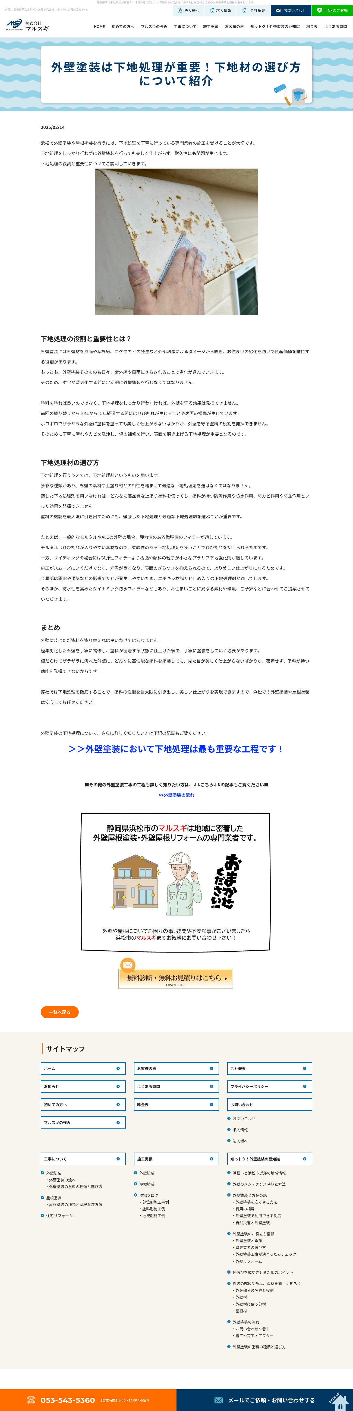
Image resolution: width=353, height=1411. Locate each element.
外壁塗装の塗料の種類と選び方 (75, 1186)
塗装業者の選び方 (250, 1247)
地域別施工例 (153, 1215)
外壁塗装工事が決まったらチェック (265, 1254)
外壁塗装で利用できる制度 (258, 1215)
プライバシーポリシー (250, 1086)
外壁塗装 (53, 1173)
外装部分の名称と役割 (254, 1290)
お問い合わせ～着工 (252, 1328)
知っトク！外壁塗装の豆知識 (255, 1159)
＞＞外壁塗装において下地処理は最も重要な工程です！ (176, 748)
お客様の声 (234, 26)
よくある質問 (335, 26)
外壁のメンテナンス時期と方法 (259, 1184)
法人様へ (240, 1141)
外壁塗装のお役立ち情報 (254, 1233)
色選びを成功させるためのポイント (263, 1272)
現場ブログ (148, 1195)
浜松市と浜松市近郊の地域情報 (259, 1173)
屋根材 (241, 1311)
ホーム (49, 1068)
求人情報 (240, 1129)
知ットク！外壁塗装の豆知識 (275, 26)
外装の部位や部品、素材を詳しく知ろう (267, 1283)
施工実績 (210, 26)
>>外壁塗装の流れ (176, 795)
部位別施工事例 (155, 1202)
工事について (185, 26)
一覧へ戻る (60, 1012)
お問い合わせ (244, 1118)
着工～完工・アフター (254, 1335)
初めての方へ (122, 26)
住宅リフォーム (59, 1215)
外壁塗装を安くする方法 (256, 1202)
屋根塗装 (53, 1197)
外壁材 (241, 1297)
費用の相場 (244, 1208)
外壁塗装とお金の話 (250, 1195)
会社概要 (238, 1068)
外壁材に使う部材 (250, 1304)
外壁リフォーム (248, 1261)
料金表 (312, 26)
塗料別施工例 (153, 1208)
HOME (99, 26)
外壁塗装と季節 (248, 1240)
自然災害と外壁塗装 (252, 1222)
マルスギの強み (154, 26)
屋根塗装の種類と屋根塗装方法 (75, 1204)
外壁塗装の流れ (62, 1179)
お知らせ (51, 1086)
